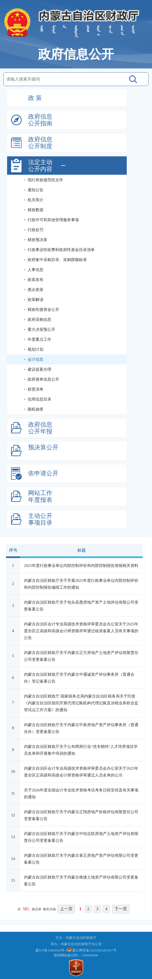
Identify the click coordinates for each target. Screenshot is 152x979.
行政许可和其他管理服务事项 (53, 220)
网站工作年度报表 (40, 496)
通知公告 (35, 190)
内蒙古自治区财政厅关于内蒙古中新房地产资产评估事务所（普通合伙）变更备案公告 (81, 728)
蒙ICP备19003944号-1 (51, 950)
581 (26, 909)
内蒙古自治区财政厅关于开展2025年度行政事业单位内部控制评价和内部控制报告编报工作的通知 (81, 583)
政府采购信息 (39, 319)
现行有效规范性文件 (45, 180)
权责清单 (35, 389)
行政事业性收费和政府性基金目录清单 (61, 250)
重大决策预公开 (41, 329)
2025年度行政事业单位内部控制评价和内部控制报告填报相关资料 (81, 565)
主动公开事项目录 (40, 519)
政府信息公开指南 (40, 120)
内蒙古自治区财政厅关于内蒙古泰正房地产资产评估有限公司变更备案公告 (81, 858)
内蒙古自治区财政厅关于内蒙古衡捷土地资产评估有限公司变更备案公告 (81, 880)
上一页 (66, 909)
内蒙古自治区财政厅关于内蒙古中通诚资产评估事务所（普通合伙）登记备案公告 (79, 677)
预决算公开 (43, 447)
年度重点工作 (39, 339)
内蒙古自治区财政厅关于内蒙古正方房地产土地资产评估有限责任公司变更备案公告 (81, 656)
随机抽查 (35, 409)
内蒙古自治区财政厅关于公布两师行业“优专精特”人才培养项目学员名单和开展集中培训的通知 (81, 749)
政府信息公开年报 (40, 428)
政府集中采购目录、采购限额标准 (57, 260)
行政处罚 (35, 230)
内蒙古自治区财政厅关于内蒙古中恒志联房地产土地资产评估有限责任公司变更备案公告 (81, 837)
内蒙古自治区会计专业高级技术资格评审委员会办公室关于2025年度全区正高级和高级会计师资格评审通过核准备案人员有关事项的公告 (81, 631)
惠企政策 (35, 290)
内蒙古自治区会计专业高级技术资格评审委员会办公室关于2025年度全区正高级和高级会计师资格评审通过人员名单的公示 (81, 771)
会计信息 (35, 359)
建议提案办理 (39, 369)
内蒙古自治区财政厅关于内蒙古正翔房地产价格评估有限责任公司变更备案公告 (81, 815)
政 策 (35, 98)
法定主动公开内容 (40, 165)
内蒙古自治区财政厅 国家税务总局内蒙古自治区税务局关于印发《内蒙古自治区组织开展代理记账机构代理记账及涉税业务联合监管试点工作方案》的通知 (81, 703)
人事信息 (35, 270)
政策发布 (35, 280)
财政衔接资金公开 (43, 309)
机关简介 (35, 200)
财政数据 (35, 210)
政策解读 (35, 299)
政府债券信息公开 (43, 379)
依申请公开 (43, 473)
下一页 (120, 909)
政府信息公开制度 (40, 143)
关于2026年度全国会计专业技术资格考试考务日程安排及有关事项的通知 (81, 793)
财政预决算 (37, 240)
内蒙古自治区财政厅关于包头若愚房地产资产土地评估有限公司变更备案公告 (81, 605)
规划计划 (35, 349)
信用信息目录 (39, 399)
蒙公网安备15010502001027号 (94, 950)
